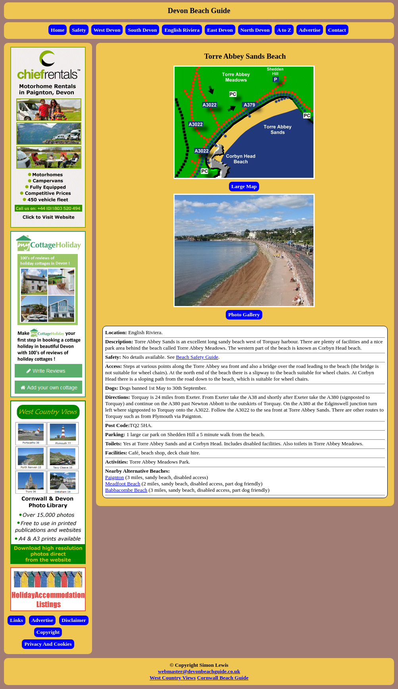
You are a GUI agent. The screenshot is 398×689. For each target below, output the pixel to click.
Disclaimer (74, 620)
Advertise (310, 30)
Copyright (48, 632)
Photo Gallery (244, 315)
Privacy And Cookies (47, 644)
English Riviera (182, 30)
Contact (337, 30)
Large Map (244, 186)
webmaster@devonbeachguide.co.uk (199, 671)
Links (16, 620)
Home (57, 30)
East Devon (220, 30)
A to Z (284, 30)
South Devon (142, 30)
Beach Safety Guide (197, 357)
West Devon (107, 30)
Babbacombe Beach (126, 490)
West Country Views (173, 678)
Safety (79, 30)
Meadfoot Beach (122, 484)
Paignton (114, 477)
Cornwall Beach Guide (223, 678)
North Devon (255, 30)
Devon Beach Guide (199, 10)
